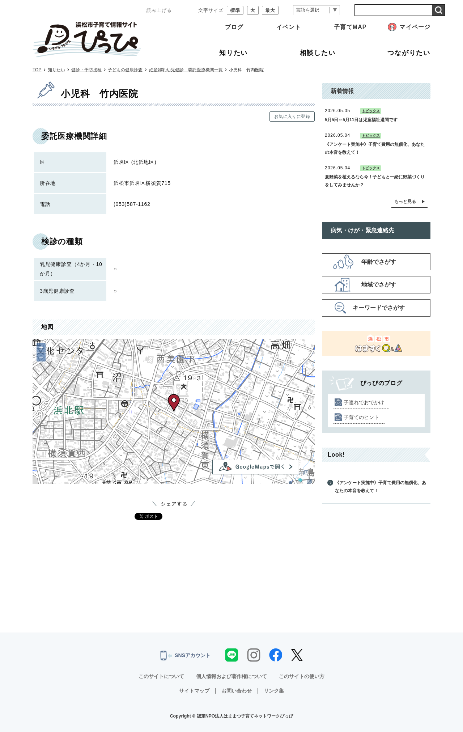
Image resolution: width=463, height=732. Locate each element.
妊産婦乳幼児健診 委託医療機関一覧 (186, 69)
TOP (37, 69)
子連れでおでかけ (364, 402)
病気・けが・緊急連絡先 (362, 230)
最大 (270, 10)
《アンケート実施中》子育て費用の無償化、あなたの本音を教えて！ (375, 148)
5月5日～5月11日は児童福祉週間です (361, 119)
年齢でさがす (378, 262)
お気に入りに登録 (292, 116)
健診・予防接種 (86, 69)
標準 (235, 10)
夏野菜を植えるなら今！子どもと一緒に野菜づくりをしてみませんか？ (375, 180)
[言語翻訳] (316, 10)
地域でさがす (378, 285)
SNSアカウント (185, 656)
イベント (288, 27)
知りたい (56, 69)
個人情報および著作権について (231, 676)
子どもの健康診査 (125, 69)
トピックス (371, 111)
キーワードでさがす (379, 308)
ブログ (234, 27)
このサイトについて (161, 676)
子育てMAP (350, 27)
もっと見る (405, 201)
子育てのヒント (361, 417)
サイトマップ (194, 691)
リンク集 (274, 691)
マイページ (414, 27)
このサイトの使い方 (301, 676)
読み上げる (159, 10)
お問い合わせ (236, 691)
